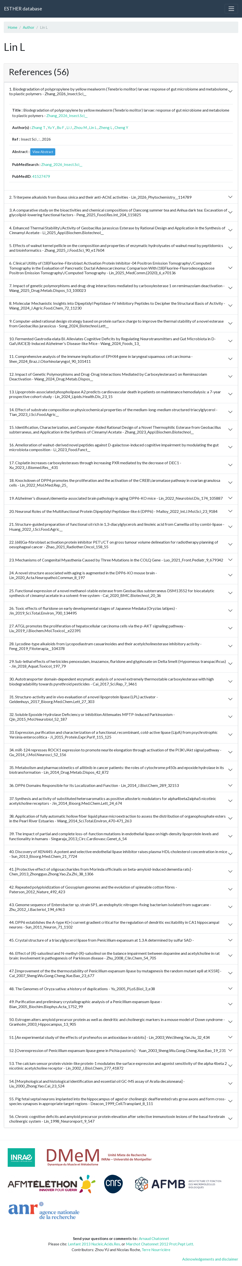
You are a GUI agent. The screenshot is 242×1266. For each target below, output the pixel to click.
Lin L (93, 127)
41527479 (41, 176)
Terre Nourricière (156, 1249)
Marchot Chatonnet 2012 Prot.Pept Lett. (160, 1244)
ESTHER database (23, 8)
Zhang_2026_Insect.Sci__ (67, 115)
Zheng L (105, 127)
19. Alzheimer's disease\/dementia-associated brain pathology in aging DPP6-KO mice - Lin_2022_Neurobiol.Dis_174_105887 (116, 498)
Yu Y (51, 127)
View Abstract (42, 152)
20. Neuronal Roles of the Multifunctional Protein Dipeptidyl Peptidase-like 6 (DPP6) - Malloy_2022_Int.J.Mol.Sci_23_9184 (113, 511)
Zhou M (80, 127)
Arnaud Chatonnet (154, 1238)
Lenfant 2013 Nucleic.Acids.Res (94, 1244)
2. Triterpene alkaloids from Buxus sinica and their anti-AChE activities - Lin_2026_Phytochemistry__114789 (100, 197)
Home (12, 27)
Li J (69, 127)
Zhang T (38, 127)
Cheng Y (121, 127)
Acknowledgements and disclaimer (210, 1259)
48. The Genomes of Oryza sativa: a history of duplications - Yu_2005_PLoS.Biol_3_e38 (82, 988)
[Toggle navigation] (231, 8)
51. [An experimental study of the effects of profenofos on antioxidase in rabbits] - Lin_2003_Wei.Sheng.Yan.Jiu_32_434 (109, 1037)
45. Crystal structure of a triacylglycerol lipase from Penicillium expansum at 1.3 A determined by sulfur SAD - (101, 940)
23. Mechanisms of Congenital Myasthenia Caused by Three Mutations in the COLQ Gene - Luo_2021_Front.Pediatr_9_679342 (116, 559)
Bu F (60, 127)
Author (28, 27)
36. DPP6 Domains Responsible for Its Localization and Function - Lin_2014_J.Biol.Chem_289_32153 (94, 785)
